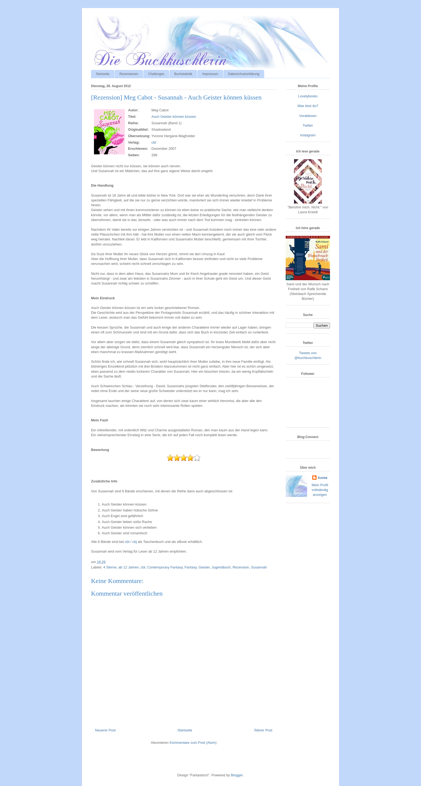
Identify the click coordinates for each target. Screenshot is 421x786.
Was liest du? (307, 106)
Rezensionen (128, 74)
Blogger (237, 775)
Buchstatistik (183, 74)
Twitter (308, 125)
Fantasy (190, 567)
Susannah (259, 567)
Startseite (103, 74)
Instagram (308, 135)
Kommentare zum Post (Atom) (193, 743)
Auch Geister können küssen (173, 117)
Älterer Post (263, 730)
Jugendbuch (221, 567)
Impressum (210, 74)
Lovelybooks (307, 96)
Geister (204, 567)
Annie (322, 478)
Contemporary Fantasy (165, 567)
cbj (134, 542)
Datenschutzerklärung (244, 74)
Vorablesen (308, 116)
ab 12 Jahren (128, 567)
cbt (153, 142)
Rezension (241, 567)
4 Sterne (110, 567)
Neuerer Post (105, 730)
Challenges (156, 74)
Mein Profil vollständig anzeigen (320, 490)
